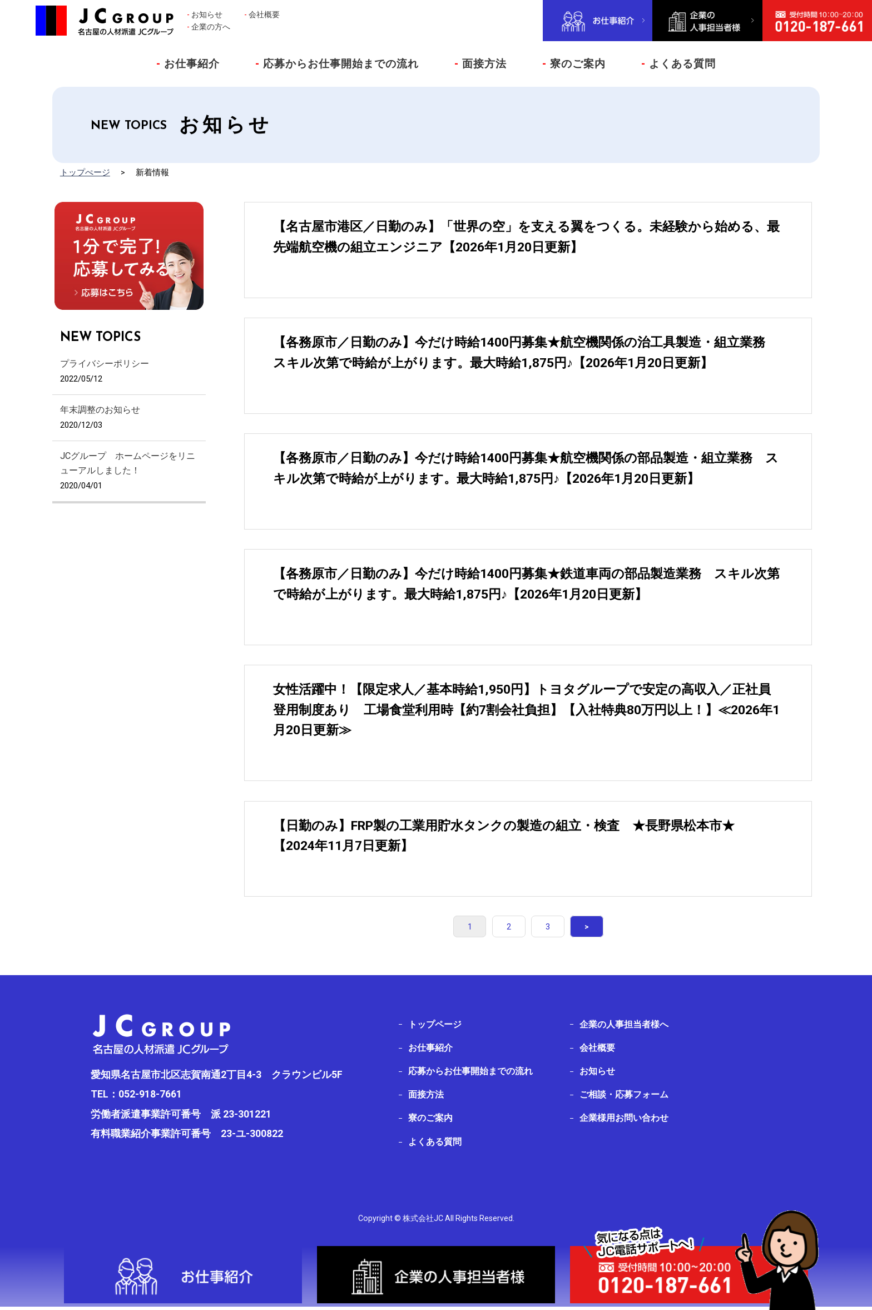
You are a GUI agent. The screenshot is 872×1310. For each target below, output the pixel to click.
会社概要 (264, 14)
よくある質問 (678, 63)
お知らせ (206, 14)
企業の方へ (210, 26)
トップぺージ (85, 172)
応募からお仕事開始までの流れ (337, 63)
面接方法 (480, 63)
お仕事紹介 (188, 63)
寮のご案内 (574, 63)
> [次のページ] (571, 926)
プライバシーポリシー (104, 363)
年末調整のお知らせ (100, 409)
